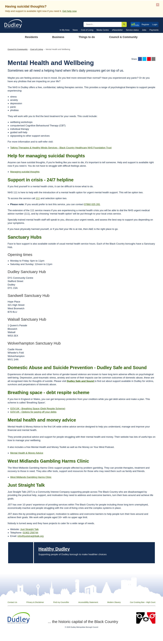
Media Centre (103, 30)
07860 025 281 (92, 204)
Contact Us (12, 602)
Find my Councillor (61, 602)
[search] (103, 24)
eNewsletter (117, 30)
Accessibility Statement (88, 602)
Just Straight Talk (29, 529)
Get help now (69, 11)
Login (154, 24)
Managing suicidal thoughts (24, 171)
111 (38, 198)
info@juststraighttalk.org (31, 536)
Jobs (144, 30)
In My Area (64, 30)
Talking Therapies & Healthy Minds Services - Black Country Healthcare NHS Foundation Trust (61, 147)
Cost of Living (87, 30)
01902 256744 (30, 532)
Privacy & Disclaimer (35, 602)
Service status (132, 30)
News (75, 30)
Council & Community (18, 49)
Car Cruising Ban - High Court (142, 602)
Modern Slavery (114, 602)
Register (145, 24)
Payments (154, 30)
